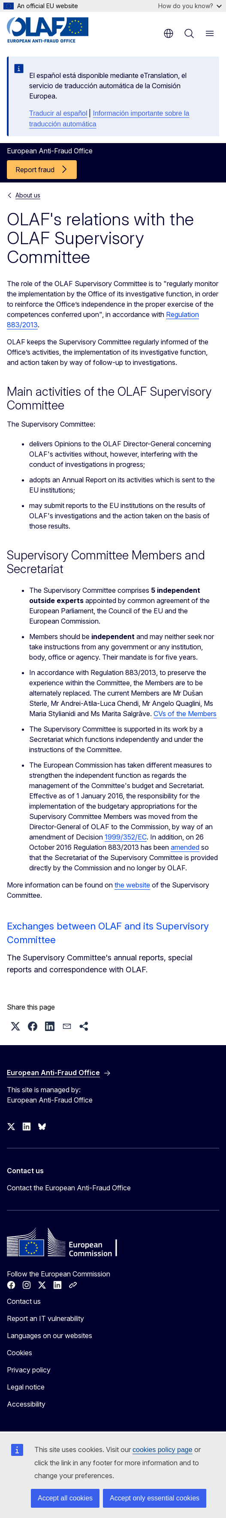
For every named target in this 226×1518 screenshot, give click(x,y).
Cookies (19, 1352)
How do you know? (190, 5)
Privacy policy (29, 1370)
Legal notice (26, 1387)
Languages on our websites (49, 1335)
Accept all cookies (65, 1498)
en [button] (168, 33)
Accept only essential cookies (154, 1498)
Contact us (24, 1301)
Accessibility (26, 1404)
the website (132, 885)
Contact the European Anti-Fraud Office (69, 1187)
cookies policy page (163, 1449)
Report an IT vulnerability (45, 1318)
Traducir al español (58, 113)
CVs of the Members (185, 713)
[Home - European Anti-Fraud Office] (58, 30)
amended (185, 847)
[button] (15, 1026)
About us (27, 195)
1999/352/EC (126, 837)
